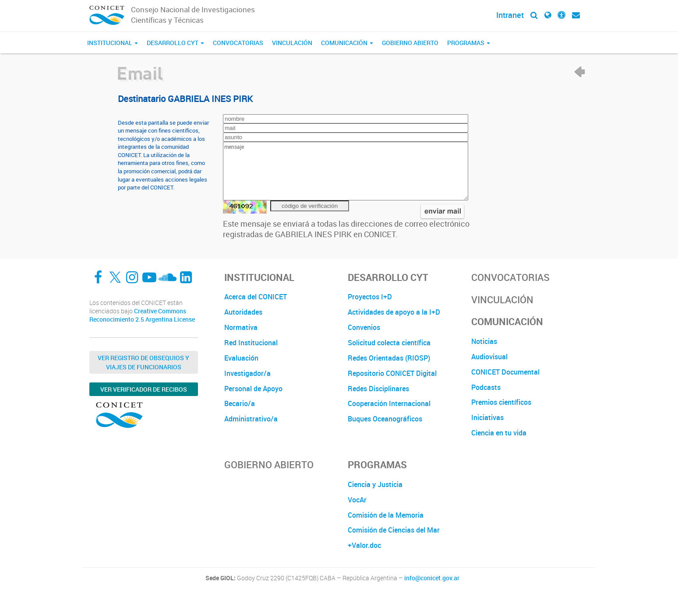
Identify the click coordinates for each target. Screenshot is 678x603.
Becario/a (239, 403)
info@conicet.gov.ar (431, 578)
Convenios (364, 327)
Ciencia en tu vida (498, 433)
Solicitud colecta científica (389, 342)
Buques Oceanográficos (385, 419)
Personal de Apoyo (253, 388)
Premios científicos (501, 402)
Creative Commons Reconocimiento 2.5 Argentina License (142, 315)
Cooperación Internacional (389, 403)
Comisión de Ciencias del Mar (394, 530)
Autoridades (243, 312)
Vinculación (292, 43)
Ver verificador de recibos (143, 389)
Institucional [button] (112, 43)
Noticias (484, 341)
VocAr (357, 500)
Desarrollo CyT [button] (175, 43)
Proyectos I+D (370, 297)
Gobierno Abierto (410, 43)
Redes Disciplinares (378, 388)
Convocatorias (238, 43)
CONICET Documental (505, 372)
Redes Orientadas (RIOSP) (389, 358)
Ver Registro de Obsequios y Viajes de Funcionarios (143, 362)
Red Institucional (251, 342)
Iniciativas (487, 417)
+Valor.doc (364, 545)
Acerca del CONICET (255, 297)
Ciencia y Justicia (375, 484)
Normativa (241, 327)
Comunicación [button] (347, 43)
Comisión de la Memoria (386, 515)
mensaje (345, 171)
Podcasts (486, 387)
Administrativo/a (251, 419)
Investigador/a (247, 373)
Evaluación (241, 358)
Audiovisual (489, 356)
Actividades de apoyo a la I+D (394, 312)
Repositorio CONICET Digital (392, 373)
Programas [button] (468, 43)
